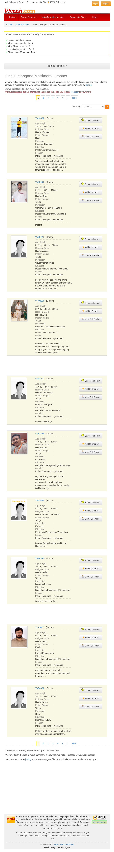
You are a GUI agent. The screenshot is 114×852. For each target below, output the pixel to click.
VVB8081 (39, 688)
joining (88, 85)
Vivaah (9, 24)
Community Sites (79, 17)
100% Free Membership (53, 17)
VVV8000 (39, 378)
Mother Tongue (42, 135)
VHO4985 (39, 301)
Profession (40, 141)
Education (39, 147)
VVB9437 (39, 500)
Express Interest (90, 120)
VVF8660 (39, 182)
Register (12, 17)
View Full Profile (90, 136)
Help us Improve (99, 822)
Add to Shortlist (90, 128)
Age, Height (40, 123)
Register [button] (106, 4)
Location (39, 153)
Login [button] (95, 4)
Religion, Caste (42, 129)
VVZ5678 (39, 237)
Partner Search (29, 17)
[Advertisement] (57, 793)
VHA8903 (39, 627)
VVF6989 (39, 558)
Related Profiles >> (57, 66)
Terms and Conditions (64, 844)
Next (74, 98)
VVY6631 (39, 118)
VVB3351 (39, 433)
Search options (22, 24)
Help (95, 17)
